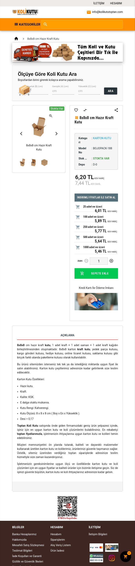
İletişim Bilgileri (98, 534)
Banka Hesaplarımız (24, 534)
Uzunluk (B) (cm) (34, 86)
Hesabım (116, 3)
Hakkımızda (19, 539)
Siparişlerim (57, 539)
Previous (21, 133)
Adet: (80, 261)
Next (56, 133)
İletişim (98, 3)
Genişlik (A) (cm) (60, 86)
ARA (110, 91)
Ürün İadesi (57, 550)
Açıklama (67, 335)
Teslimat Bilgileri (22, 550)
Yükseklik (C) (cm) (87, 86)
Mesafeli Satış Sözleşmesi (28, 545)
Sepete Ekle (94, 273)
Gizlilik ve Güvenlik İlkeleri (27, 561)
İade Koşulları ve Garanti (26, 556)
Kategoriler (28, 24)
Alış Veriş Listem (60, 545)
